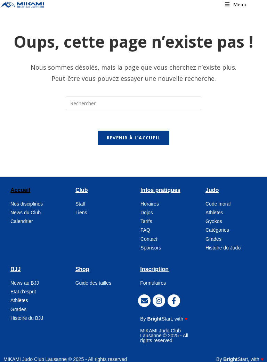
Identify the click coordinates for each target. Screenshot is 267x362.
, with (167, 315)
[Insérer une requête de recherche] (133, 99)
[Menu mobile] (235, 4)
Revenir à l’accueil (134, 134)
